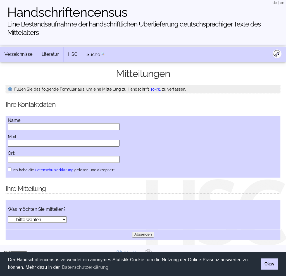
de (275, 3)
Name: (15, 120)
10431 (156, 89)
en (282, 3)
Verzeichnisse (18, 54)
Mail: (12, 136)
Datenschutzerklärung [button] (85, 267)
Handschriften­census (67, 12)
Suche (93, 54)
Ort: (11, 153)
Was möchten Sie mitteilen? (37, 209)
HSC (72, 54)
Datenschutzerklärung (54, 170)
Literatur (50, 54)
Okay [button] (269, 264)
